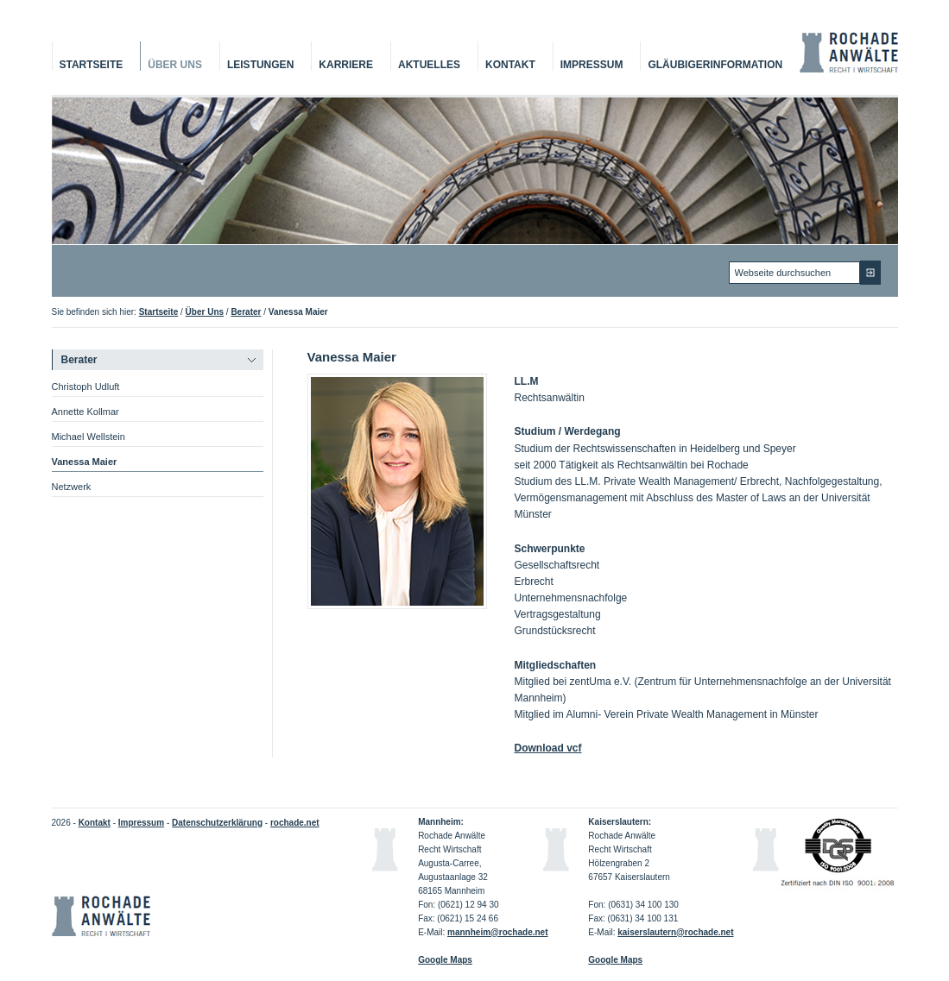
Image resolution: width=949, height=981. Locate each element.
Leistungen (260, 65)
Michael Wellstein (88, 436)
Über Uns (175, 65)
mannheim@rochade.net (497, 932)
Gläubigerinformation (715, 65)
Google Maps (615, 960)
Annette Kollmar (85, 411)
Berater (246, 312)
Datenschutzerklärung (217, 822)
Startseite (91, 65)
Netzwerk (72, 486)
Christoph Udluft (86, 386)
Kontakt (510, 65)
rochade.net (294, 822)
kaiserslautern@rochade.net (675, 932)
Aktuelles (429, 65)
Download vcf (548, 748)
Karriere (346, 65)
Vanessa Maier (84, 461)
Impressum (591, 65)
